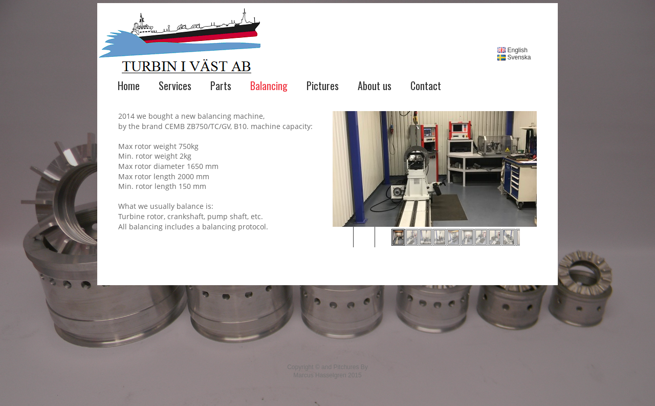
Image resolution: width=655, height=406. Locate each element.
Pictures (323, 85)
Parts (220, 85)
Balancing (269, 85)
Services (175, 85)
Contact (425, 85)
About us (374, 85)
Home (129, 85)
